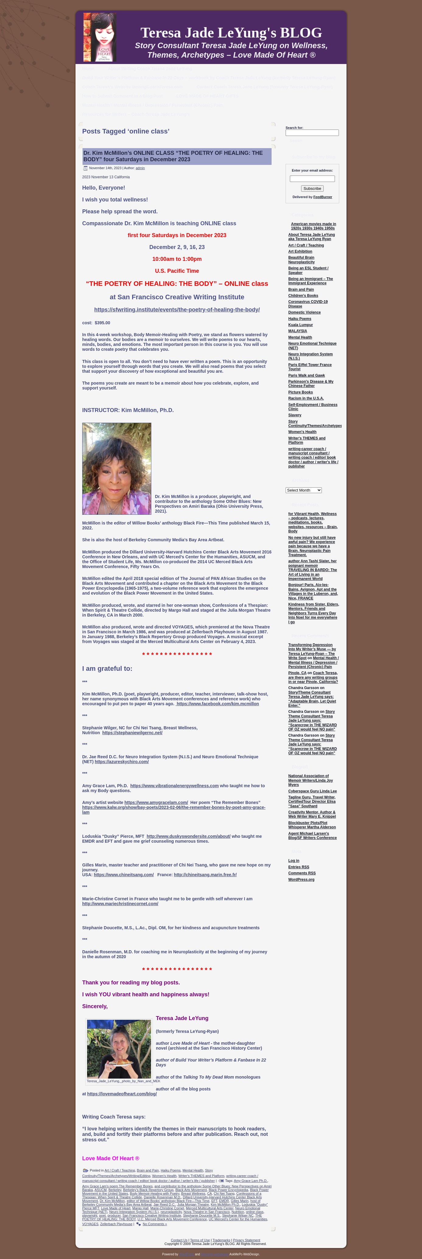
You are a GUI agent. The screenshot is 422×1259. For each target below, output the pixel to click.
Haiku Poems (171, 1170)
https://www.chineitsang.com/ (124, 874)
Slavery (294, 415)
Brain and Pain (148, 1170)
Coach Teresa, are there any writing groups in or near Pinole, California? (313, 677)
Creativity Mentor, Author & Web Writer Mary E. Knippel (312, 814)
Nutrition (238, 1212)
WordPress (186, 1254)
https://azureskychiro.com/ (122, 761)
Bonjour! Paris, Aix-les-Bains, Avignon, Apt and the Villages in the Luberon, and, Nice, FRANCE (313, 591)
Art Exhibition (300, 251)
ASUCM (100, 1190)
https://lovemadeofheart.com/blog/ (122, 1093)
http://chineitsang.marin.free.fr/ (205, 874)
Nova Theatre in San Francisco (207, 1212)
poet (102, 1215)
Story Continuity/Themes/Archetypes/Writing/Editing (328, 423)
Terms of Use (200, 1240)
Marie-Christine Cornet (167, 1208)
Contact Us (179, 1240)
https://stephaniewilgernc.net (131, 732)
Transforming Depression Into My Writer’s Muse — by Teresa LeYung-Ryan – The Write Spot (312, 651)
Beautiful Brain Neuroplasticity (301, 259)
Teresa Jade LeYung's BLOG (231, 32)
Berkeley (114, 1190)
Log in (293, 861)
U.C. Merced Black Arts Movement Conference (172, 1219)
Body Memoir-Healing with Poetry (154, 1193)
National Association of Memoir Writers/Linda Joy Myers (310, 780)
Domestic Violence (304, 312)
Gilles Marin (239, 1201)
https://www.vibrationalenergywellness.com (174, 785)
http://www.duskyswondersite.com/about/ (189, 836)
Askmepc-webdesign (215, 1254)
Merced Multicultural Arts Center (210, 1208)
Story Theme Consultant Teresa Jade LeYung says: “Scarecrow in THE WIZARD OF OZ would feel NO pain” (312, 720)
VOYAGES (90, 1224)
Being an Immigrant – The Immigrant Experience (310, 281)
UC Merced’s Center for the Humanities (238, 1219)
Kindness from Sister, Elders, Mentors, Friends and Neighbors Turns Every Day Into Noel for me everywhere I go (313, 613)
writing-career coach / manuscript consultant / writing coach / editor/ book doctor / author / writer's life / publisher (313, 458)
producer (114, 1215)
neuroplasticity (171, 1212)
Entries (298, 867)
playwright (89, 1215)
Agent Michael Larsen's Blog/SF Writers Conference (312, 835)
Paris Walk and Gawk (306, 375)
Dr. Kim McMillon (112, 1201)
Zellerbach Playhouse (116, 1224)
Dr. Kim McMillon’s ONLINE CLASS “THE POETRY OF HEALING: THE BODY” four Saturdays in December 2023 (173, 156)
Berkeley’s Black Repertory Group (148, 1190)
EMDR (224, 1201)
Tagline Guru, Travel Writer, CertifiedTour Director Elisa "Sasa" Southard (312, 801)
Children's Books (303, 295)
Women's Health (164, 1176)
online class (254, 1212)
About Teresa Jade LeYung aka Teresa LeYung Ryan (311, 237)
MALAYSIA (297, 331)
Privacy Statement (246, 1240)
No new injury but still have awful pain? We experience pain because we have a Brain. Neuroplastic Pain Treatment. (312, 546)
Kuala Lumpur (300, 325)
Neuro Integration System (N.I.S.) (134, 1212)
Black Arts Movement (191, 1190)
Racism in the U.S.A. (306, 398)
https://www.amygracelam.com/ (156, 802)
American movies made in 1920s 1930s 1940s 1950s (313, 226)
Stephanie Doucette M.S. (201, 1215)
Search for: (294, 128)
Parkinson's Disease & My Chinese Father (310, 383)
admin (140, 168)
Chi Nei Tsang (224, 1193)
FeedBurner (322, 197)
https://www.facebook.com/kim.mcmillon (217, 703)
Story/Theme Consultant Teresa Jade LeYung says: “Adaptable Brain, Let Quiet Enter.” (312, 699)
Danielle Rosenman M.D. (162, 1197)
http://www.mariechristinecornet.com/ (120, 903)
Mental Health (192, 1170)
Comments (302, 873)
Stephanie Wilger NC (238, 1215)
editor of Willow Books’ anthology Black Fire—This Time (168, 1201)
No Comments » (155, 1224)
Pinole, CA (297, 673)
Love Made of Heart (116, 1208)
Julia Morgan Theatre (193, 1204)
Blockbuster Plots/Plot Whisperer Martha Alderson (312, 825)
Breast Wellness (193, 1193)
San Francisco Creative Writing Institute (151, 1215)
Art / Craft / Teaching (119, 1170)
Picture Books (300, 392)
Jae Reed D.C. (164, 1204)
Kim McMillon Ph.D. (225, 1204)
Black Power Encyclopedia (228, 1190)
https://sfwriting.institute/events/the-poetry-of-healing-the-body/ (177, 310)
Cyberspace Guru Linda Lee (312, 791)
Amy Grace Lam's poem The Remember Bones (117, 1186)
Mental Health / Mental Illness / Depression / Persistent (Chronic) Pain (313, 662)
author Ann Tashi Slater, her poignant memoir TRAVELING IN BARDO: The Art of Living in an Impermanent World (312, 570)
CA (209, 1193)
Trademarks (221, 1240)
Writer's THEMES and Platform (201, 1176)
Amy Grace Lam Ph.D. (250, 1181)
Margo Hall (140, 1208)
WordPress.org (301, 879)
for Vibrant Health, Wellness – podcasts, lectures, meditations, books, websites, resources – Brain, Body (313, 523)
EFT (214, 1201)
